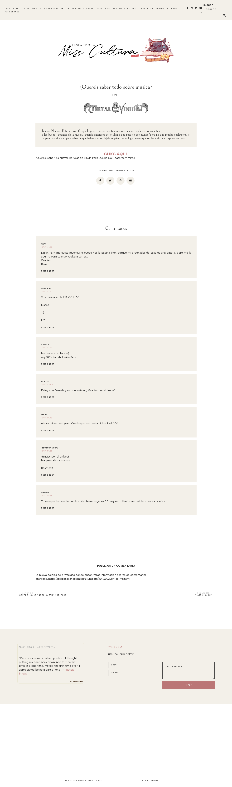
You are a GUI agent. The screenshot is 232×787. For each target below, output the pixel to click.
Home (16, 8)
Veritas (45, 382)
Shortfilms (103, 8)
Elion (44, 415)
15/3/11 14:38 (46, 418)
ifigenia (45, 493)
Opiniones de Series (125, 8)
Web (7, 8)
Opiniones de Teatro (152, 8)
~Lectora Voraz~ (50, 448)
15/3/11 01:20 (46, 247)
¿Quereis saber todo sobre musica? (116, 171)
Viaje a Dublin (204, 595)
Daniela (45, 345)
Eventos (172, 8)
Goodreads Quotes (76, 682)
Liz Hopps (46, 289)
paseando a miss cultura (90, 780)
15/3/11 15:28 (46, 495)
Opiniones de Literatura (54, 8)
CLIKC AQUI (115, 154)
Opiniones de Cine (83, 8)
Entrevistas (30, 8)
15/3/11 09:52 (47, 385)
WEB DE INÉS (12, 12)
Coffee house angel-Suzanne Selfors (43, 595)
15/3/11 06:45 (47, 348)
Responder (47, 271)
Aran (43, 244)
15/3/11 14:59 (46, 451)
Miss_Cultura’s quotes (37, 647)
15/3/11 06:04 (47, 292)
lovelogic (154, 780)
